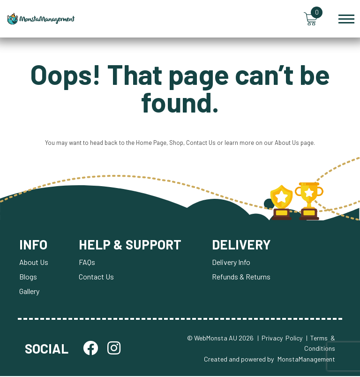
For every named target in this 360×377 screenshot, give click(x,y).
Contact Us (201, 143)
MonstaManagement (306, 359)
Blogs (28, 277)
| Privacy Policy (279, 339)
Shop (176, 143)
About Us (287, 143)
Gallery (29, 291)
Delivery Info (232, 262)
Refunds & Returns (242, 277)
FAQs (87, 262)
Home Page (151, 143)
